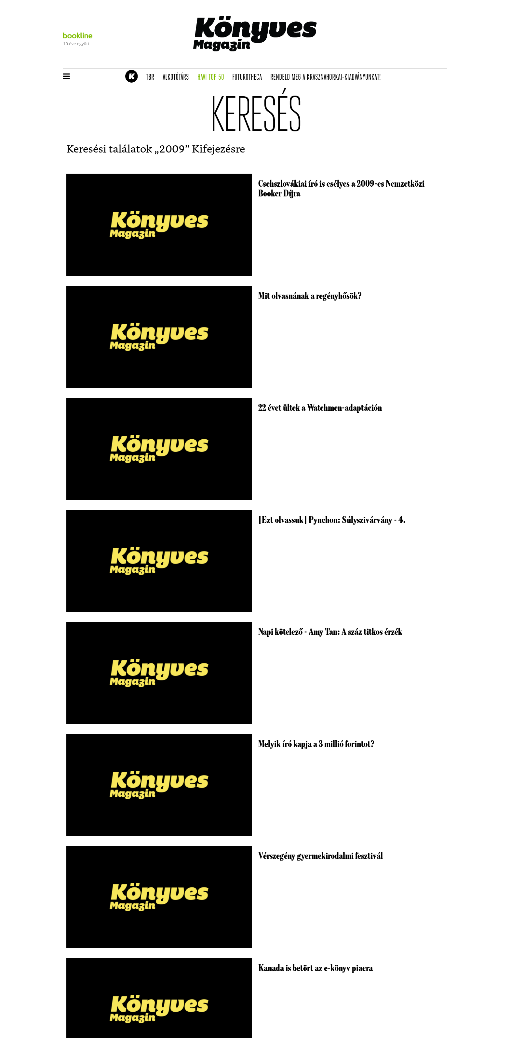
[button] (66, 77)
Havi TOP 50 (212, 77)
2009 (172, 149)
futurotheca (249, 77)
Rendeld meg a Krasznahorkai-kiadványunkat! (327, 77)
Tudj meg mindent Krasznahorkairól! (366, 61)
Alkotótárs (178, 77)
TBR (152, 77)
